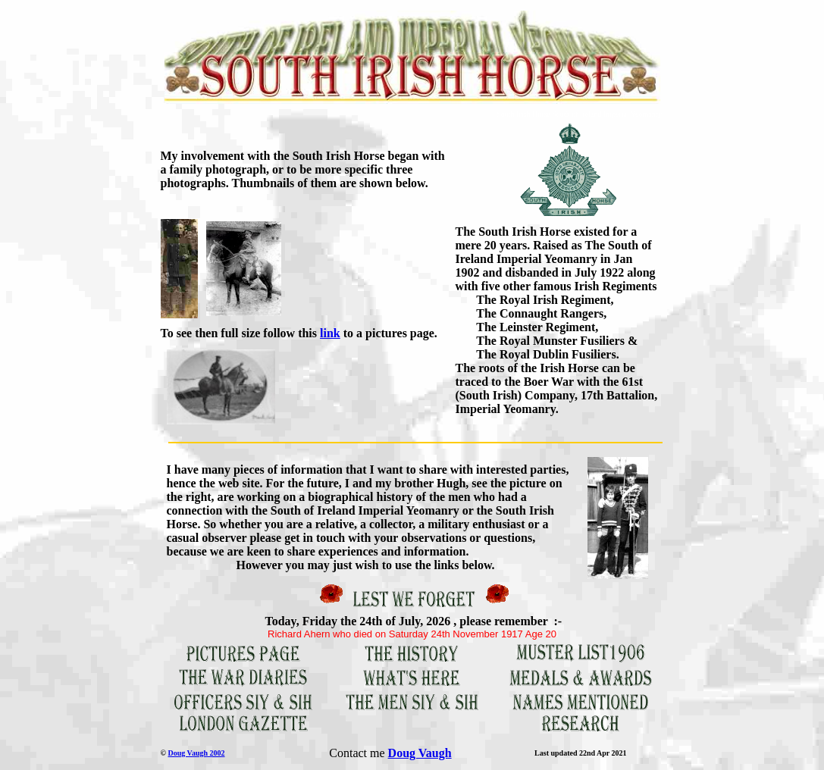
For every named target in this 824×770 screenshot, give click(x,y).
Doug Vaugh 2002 (196, 753)
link (330, 333)
